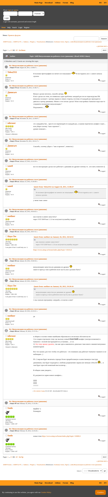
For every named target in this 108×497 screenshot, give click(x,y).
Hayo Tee (12, 236)
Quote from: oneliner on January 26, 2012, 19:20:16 (53, 286)
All (17, 50)
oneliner (11, 216)
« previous (100, 46)
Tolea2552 (12, 72)
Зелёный (57, 42)
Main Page (38, 3)
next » (106, 46)
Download (49, 3)
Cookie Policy (46, 492)
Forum (65, 3)
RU (100, 3)
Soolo (62, 42)
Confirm (100, 492)
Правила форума (14, 35)
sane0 (10, 166)
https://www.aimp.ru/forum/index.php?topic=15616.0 (52, 250)
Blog (72, 3)
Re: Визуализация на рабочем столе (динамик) (28, 65)
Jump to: (79, 471)
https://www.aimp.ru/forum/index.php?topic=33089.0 (61, 436)
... (9, 50)
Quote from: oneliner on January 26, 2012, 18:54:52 (53, 237)
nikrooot (12, 123)
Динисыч (12, 92)
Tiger (66, 42)
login (9, 10)
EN (105, 3)
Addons (58, 3)
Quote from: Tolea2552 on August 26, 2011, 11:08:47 (54, 187)
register (15, 10)
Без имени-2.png (39, 391)
